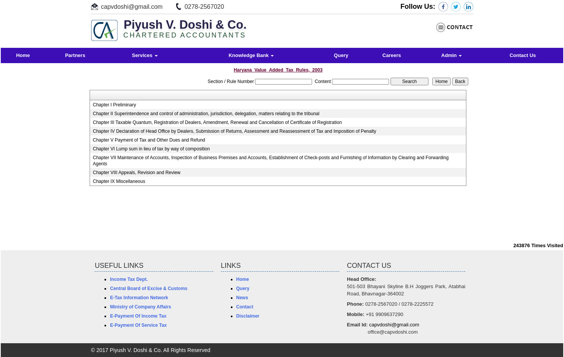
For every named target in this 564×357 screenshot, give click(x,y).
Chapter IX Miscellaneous (119, 181)
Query (341, 55)
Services (145, 55)
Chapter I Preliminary (114, 105)
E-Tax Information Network (139, 297)
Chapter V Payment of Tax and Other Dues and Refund (149, 140)
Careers (392, 55)
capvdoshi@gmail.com (132, 6)
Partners (75, 55)
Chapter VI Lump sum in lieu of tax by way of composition (151, 149)
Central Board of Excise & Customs (148, 288)
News (242, 297)
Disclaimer (248, 316)
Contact (244, 307)
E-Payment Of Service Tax (138, 325)
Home (23, 55)
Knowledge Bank (251, 55)
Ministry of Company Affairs (140, 307)
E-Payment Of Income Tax (138, 316)
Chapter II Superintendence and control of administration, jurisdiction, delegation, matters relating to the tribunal (206, 113)
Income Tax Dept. (128, 279)
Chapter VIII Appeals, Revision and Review (136, 172)
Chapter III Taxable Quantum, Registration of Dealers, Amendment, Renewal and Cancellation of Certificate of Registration (217, 122)
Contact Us (523, 55)
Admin (451, 55)
